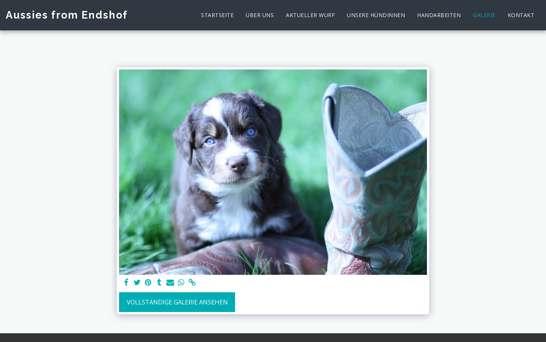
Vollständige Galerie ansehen (177, 302)
